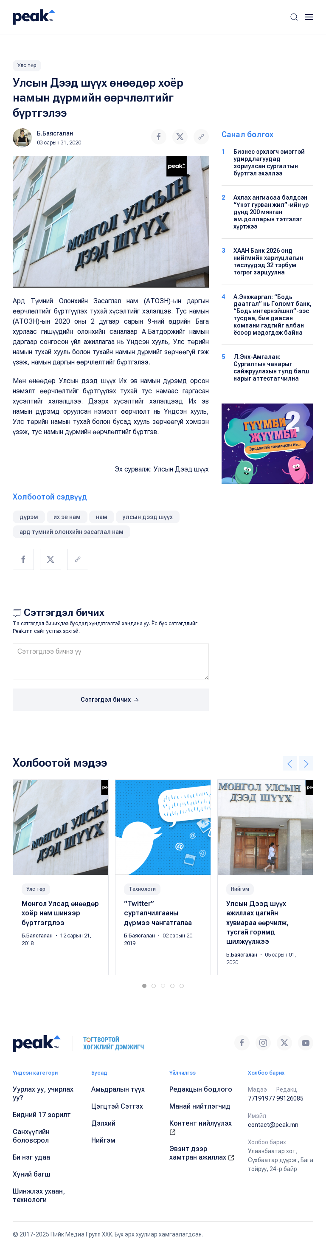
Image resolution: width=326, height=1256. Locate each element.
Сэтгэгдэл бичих (111, 700)
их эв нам (67, 517)
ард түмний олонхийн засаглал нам (72, 531)
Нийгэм (240, 889)
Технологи (142, 889)
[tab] (144, 986)
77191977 (261, 1098)
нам (101, 517)
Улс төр (27, 65)
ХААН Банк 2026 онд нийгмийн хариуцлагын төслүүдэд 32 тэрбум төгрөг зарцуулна (268, 261)
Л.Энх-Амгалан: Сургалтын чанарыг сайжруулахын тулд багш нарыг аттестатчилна (271, 367)
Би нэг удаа (31, 1157)
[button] (294, 17)
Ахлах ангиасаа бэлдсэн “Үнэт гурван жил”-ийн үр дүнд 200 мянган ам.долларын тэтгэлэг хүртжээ (271, 211)
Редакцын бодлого (200, 1089)
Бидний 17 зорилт (42, 1115)
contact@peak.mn (273, 1124)
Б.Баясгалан (55, 133)
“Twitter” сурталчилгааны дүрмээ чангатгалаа (158, 913)
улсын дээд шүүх (148, 517)
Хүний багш (32, 1174)
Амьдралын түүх (118, 1089)
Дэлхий (103, 1123)
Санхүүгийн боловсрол (31, 1136)
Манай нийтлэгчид (199, 1106)
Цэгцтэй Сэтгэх (117, 1106)
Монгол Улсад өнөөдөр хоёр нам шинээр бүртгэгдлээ (60, 913)
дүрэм (29, 517)
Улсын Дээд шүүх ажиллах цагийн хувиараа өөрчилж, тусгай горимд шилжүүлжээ (257, 923)
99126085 (290, 1098)
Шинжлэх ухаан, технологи (39, 1195)
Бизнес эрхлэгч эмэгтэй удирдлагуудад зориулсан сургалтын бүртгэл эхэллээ (269, 162)
